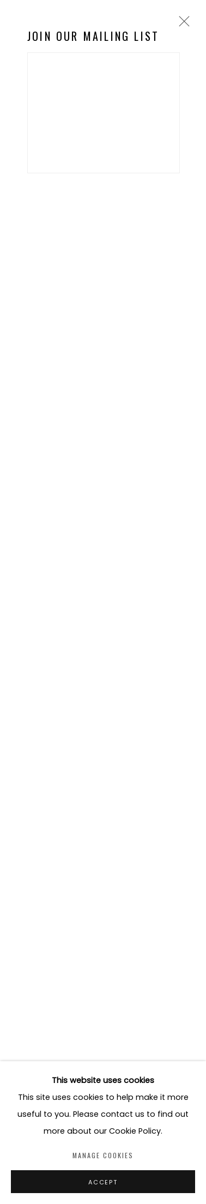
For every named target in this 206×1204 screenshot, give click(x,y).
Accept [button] (103, 1182)
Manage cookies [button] (103, 1155)
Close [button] (181, 24)
